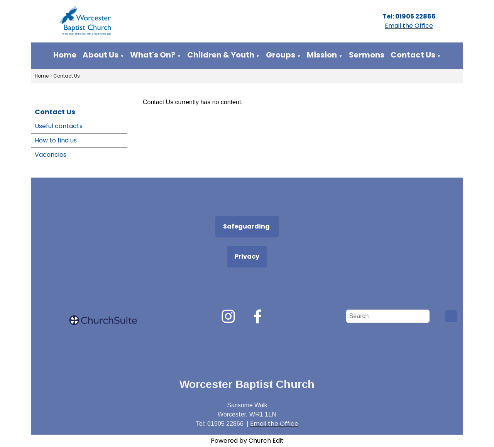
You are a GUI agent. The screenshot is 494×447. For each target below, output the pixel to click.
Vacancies (50, 154)
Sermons (366, 54)
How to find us (56, 140)
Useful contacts (59, 126)
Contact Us (413, 54)
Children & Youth (220, 54)
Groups (280, 54)
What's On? (152, 54)
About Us (100, 54)
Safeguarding (247, 226)
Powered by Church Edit (247, 440)
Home (64, 54)
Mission (322, 54)
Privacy (247, 256)
